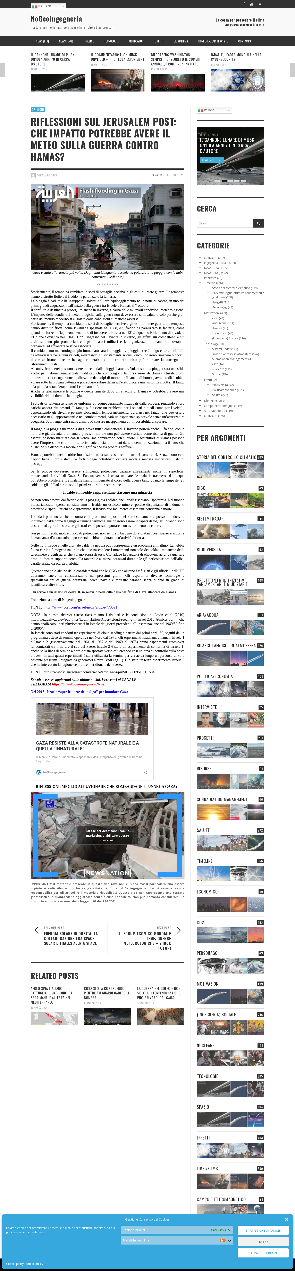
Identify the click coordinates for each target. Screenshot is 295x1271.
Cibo (215, 318)
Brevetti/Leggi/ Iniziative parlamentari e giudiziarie (222, 582)
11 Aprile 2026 (39, 69)
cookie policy (34, 1264)
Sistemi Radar (221, 349)
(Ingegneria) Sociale (225, 338)
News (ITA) (211, 268)
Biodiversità (220, 385)
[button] (287, 1219)
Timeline (209, 283)
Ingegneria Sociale (216, 263)
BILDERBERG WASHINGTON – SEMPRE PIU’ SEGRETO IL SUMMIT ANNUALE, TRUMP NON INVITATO (176, 59)
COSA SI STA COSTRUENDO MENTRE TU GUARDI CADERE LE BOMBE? (107, 993)
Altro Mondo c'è (214, 411)
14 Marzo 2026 (145, 1003)
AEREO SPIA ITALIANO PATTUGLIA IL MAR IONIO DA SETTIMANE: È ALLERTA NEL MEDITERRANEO (51, 995)
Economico (219, 333)
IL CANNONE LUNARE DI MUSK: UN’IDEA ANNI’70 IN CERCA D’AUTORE (53, 59)
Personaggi (219, 307)
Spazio (216, 374)
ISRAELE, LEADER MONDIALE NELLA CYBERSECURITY (236, 57)
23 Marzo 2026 (39, 1007)
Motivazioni (211, 313)
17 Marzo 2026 (92, 1003)
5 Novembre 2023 (47, 175)
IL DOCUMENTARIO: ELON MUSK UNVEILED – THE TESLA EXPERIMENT (118, 57)
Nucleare (218, 369)
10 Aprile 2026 (159, 69)
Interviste (210, 278)
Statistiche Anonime (263, 1230)
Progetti (217, 302)
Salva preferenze (263, 1253)
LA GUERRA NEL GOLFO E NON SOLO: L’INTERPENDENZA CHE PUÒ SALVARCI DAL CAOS (158, 993)
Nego (263, 1242)
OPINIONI (38, 109)
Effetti (208, 380)
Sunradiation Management (229, 359)
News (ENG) (212, 273)
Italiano (42, 6)
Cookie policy (15, 1264)
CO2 (215, 364)
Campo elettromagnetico (220, 406)
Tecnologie (211, 344)
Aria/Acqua (219, 323)
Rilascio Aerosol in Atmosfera (231, 354)
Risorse (217, 328)
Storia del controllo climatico (231, 288)
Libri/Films (211, 401)
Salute (216, 395)
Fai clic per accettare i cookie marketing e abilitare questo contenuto (107, 835)
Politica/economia (224, 390)
